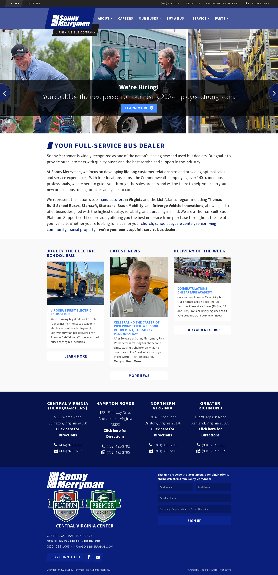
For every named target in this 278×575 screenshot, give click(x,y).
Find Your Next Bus (202, 329)
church (147, 223)
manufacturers (111, 199)
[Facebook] (89, 557)
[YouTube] (98, 557)
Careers (125, 18)
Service (200, 18)
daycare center (181, 223)
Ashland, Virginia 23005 (210, 423)
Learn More (139, 107)
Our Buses (150, 18)
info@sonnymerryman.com (97, 546)
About (105, 18)
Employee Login (258, 3)
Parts (221, 18)
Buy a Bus (177, 18)
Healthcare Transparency (223, 3)
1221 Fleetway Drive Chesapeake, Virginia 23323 (115, 418)
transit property (81, 229)
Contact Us (192, 3)
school (161, 223)
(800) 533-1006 (170, 3)
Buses (13, 3)
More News (139, 375)
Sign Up (194, 520)
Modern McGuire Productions (215, 569)
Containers (30, 3)
